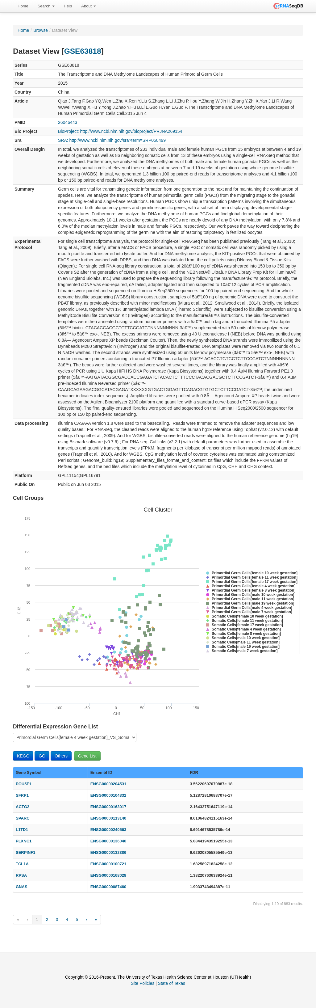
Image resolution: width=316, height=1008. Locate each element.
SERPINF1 (25, 852)
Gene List (87, 755)
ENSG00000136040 (108, 841)
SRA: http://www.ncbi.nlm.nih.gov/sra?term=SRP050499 (112, 140)
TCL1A (22, 864)
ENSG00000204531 (108, 784)
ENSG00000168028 (108, 875)
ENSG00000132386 (108, 852)
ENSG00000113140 (108, 818)
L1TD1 (22, 829)
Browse (40, 30)
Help (68, 6)
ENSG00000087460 (108, 886)
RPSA (21, 875)
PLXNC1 (23, 841)
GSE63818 (82, 51)
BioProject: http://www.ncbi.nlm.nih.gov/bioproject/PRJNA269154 (120, 131)
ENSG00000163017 (108, 806)
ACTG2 (22, 806)
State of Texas (171, 983)
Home (23, 6)
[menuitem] (23, 6)
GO (42, 755)
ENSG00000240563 (108, 829)
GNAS (21, 886)
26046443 (67, 122)
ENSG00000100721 (108, 864)
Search (46, 6)
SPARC (23, 818)
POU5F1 (23, 784)
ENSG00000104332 (108, 795)
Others (61, 755)
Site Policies (142, 983)
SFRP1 (22, 795)
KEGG (23, 755)
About (88, 6)
